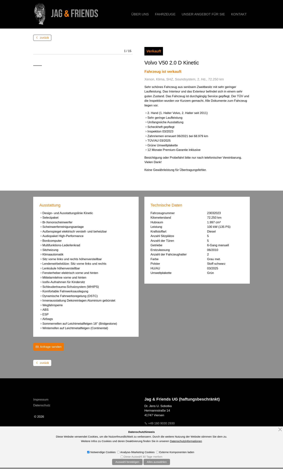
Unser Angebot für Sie (203, 14)
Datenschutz (41, 405)
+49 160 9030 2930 (161, 423)
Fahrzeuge (165, 14)
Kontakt (239, 14)
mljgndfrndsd (164, 429)
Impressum (40, 399)
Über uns (140, 14)
